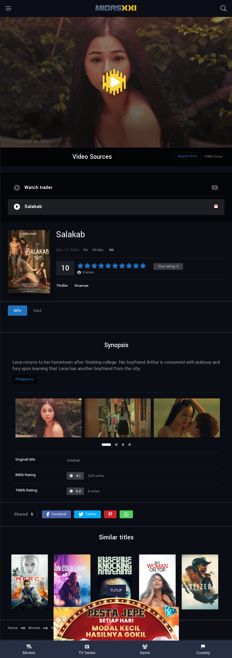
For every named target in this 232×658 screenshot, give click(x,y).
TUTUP (116, 590)
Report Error (187, 156)
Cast (37, 310)
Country (203, 649)
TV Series (87, 649)
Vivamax (81, 286)
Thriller (62, 286)
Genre (145, 649)
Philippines (24, 379)
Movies (29, 649)
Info (17, 310)
